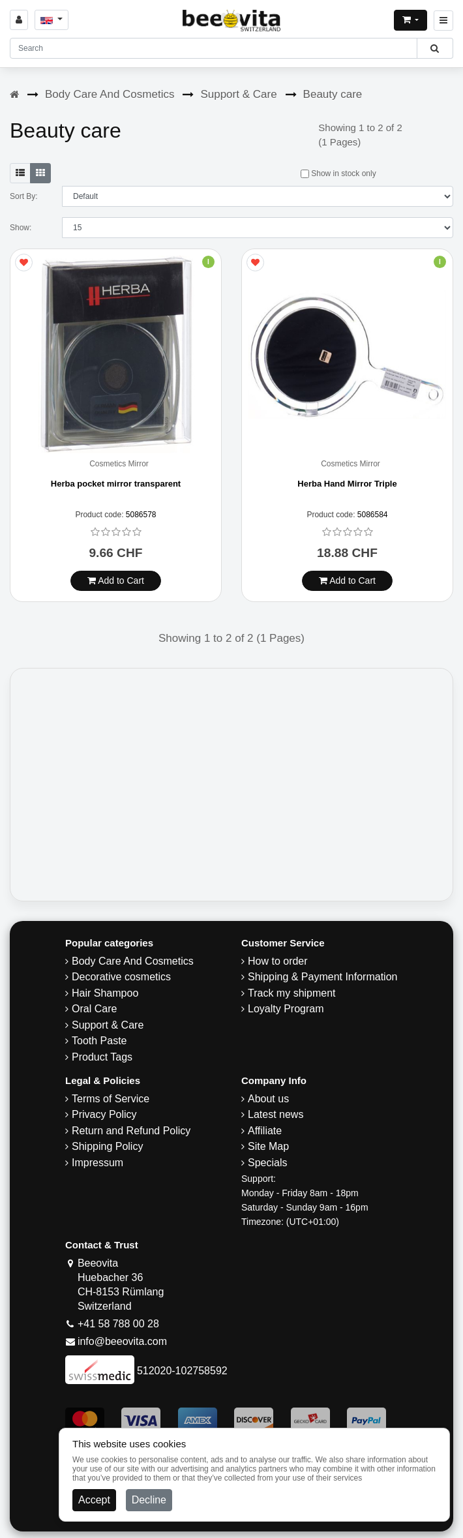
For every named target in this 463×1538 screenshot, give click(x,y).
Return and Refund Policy (131, 1130)
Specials (267, 1162)
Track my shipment (292, 993)
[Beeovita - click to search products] (435, 48)
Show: (20, 227)
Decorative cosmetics (121, 976)
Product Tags (102, 1057)
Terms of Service (110, 1098)
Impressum (97, 1162)
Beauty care (333, 94)
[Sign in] (19, 20)
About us (268, 1098)
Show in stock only (338, 173)
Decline (149, 1499)
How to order (278, 961)
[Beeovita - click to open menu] (443, 20)
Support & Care (238, 94)
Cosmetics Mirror (119, 464)
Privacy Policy (104, 1114)
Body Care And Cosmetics (109, 94)
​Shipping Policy (107, 1146)
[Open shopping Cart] (410, 20)
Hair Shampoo (105, 993)
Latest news (275, 1114)
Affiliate (265, 1130)
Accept (94, 1499)
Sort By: (24, 196)
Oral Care (94, 1008)
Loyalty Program (286, 1008)
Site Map (268, 1146)
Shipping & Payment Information (322, 976)
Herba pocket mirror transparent (116, 484)
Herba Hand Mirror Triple (346, 484)
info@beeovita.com (122, 1341)
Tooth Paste (99, 1040)
